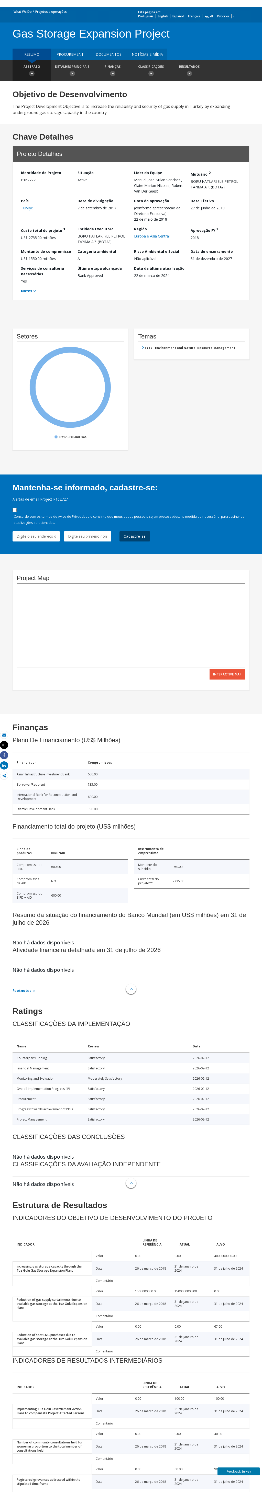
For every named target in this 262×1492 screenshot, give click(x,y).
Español (178, 16)
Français (194, 16)
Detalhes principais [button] (72, 71)
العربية (208, 16)
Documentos (109, 54)
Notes (26, 290)
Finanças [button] (112, 71)
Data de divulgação (95, 200)
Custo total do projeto (43, 230)
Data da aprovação (151, 200)
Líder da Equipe (148, 172)
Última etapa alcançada (100, 268)
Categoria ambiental (97, 251)
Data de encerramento (212, 251)
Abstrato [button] (32, 71)
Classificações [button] (151, 71)
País (25, 200)
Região (140, 229)
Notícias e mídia (147, 54)
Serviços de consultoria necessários (42, 271)
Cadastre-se (135, 536)
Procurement (70, 54)
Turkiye (27, 208)
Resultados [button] (189, 71)
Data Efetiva (202, 200)
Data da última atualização (159, 268)
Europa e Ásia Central (152, 236)
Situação (86, 172)
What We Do (23, 11)
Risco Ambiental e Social (156, 251)
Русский (223, 16)
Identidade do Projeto (41, 172)
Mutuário (201, 173)
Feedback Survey (239, 1471)
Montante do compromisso (46, 251)
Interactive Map (227, 674)
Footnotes (22, 990)
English (163, 16)
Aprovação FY (204, 230)
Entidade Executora (96, 229)
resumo (31, 54)
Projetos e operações (51, 11)
